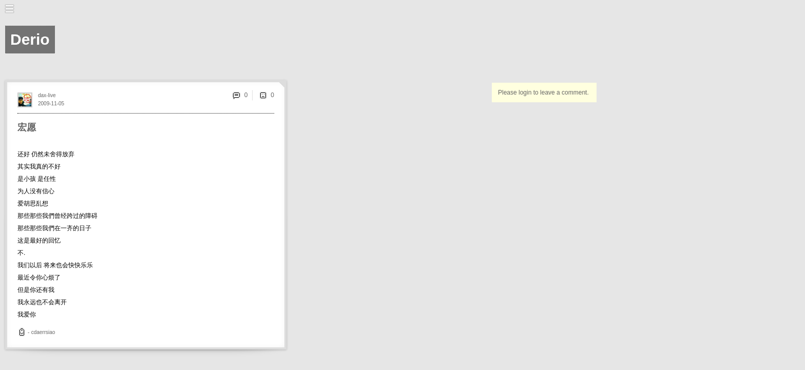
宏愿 (26, 127)
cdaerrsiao (43, 332)
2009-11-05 (51, 103)
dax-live (46, 95)
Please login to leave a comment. (543, 92)
